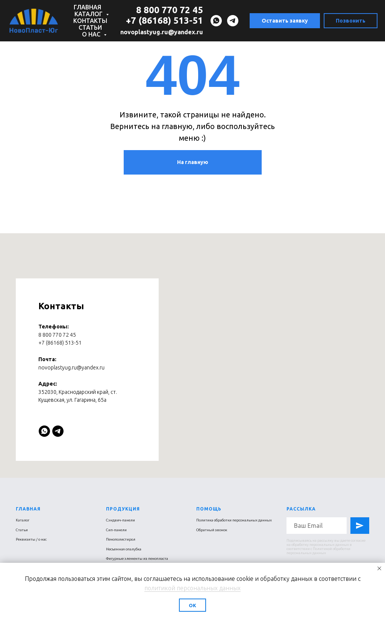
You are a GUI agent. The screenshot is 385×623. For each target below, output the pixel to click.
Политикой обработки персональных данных (318, 551)
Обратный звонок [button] (211, 530)
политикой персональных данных (192, 588)
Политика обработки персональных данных (234, 520)
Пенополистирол (120, 539)
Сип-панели (116, 530)
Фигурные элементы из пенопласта (137, 558)
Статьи (90, 27)
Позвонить (350, 21)
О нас (92, 34)
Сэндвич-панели (120, 520)
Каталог (89, 14)
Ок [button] (192, 605)
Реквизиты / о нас (31, 539)
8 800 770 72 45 (169, 10)
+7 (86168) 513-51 (164, 20)
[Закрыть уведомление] (379, 568)
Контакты (90, 20)
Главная (87, 7)
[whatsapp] (216, 20)
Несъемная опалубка (123, 549)
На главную (192, 162)
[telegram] (232, 20)
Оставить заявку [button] (285, 21)
